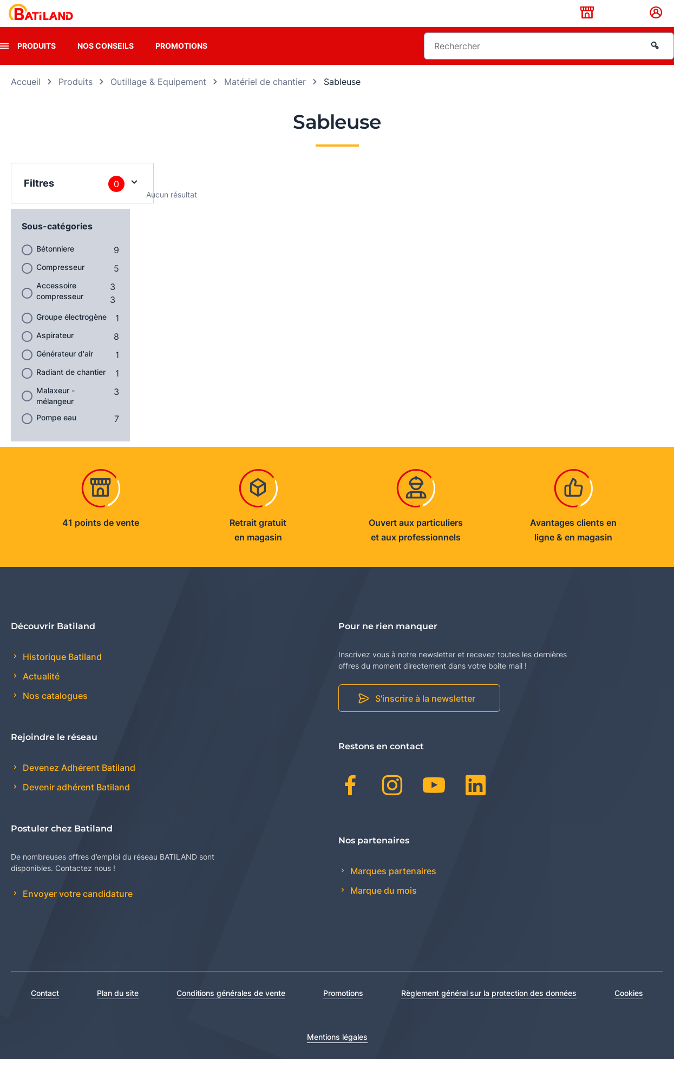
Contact (45, 1009)
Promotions (181, 62)
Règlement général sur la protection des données (489, 1009)
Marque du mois (382, 907)
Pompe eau (56, 434)
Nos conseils (105, 62)
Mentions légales (337, 1053)
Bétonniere (55, 265)
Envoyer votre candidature (77, 911)
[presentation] (4, 62)
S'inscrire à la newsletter (425, 715)
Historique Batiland (61, 673)
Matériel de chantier (265, 98)
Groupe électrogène (71, 333)
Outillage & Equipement (158, 98)
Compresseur (60, 283)
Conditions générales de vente (230, 1009)
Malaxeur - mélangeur (55, 412)
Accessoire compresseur (59, 308)
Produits (36, 62)
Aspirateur (55, 352)
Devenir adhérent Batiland (75, 804)
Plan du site (118, 1009)
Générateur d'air (64, 370)
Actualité (40, 693)
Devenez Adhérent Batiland (78, 785)
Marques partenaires (392, 887)
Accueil (26, 98)
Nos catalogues (54, 713)
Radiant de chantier (71, 388)
